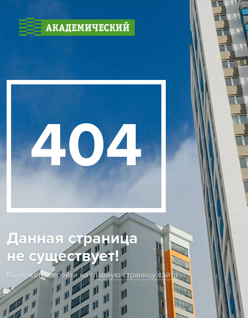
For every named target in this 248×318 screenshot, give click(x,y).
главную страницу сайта (133, 275)
